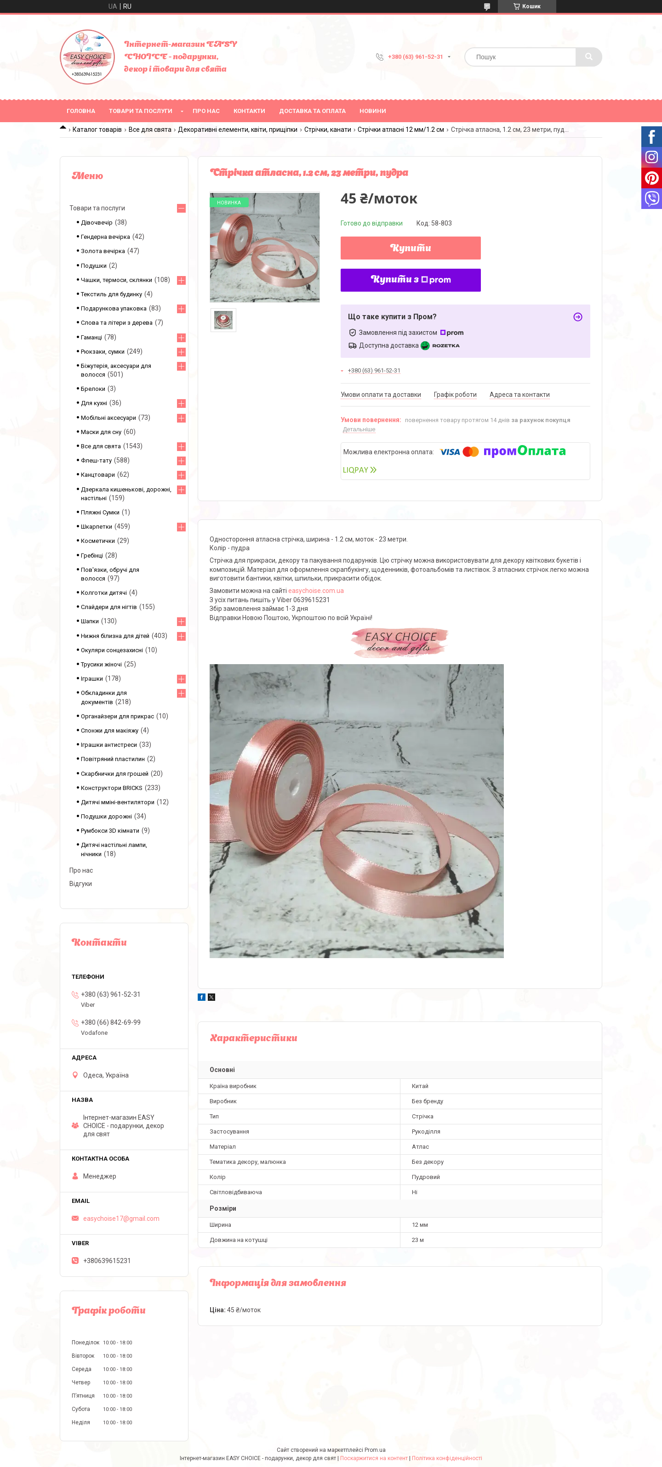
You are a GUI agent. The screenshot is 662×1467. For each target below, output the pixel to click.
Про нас (206, 110)
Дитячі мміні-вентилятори (117, 802)
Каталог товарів (97, 129)
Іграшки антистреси (109, 744)
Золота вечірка (103, 251)
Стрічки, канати (327, 129)
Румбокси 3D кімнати (110, 830)
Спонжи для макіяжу (109, 730)
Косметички (98, 540)
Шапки (90, 621)
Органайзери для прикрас (117, 716)
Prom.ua (375, 1450)
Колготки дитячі (104, 592)
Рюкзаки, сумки (103, 351)
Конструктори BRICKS (112, 787)
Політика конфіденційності (447, 1458)
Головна (81, 110)
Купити (410, 249)
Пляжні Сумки (100, 512)
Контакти (249, 110)
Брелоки (93, 388)
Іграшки (92, 678)
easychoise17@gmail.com (121, 1218)
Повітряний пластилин (113, 759)
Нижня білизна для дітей (115, 635)
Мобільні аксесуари (108, 417)
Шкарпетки (96, 526)
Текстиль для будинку (111, 294)
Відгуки (80, 883)
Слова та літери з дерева (117, 322)
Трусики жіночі (101, 664)
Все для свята (150, 129)
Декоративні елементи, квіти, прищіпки (237, 129)
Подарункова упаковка (114, 308)
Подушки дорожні (106, 816)
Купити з (411, 280)
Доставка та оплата (312, 110)
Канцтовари (98, 474)
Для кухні (94, 403)
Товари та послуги (140, 110)
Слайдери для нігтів (109, 607)
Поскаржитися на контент (374, 1458)
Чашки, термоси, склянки (116, 279)
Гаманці (91, 337)
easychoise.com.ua (316, 590)
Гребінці (92, 555)
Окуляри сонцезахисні (112, 650)
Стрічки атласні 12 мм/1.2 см (401, 129)
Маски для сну (101, 432)
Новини (373, 110)
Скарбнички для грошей (114, 773)
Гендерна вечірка (105, 236)
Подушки (94, 265)
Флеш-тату (96, 460)
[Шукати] (589, 57)
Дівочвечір (97, 222)
